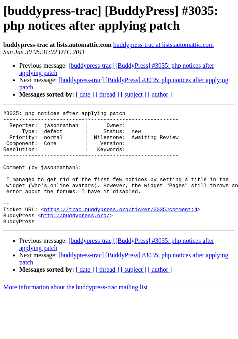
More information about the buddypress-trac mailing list (75, 310)
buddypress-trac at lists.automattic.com (163, 44)
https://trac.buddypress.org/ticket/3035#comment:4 (120, 229)
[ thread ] (107, 94)
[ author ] (160, 94)
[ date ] (85, 94)
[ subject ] (133, 94)
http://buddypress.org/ (75, 236)
